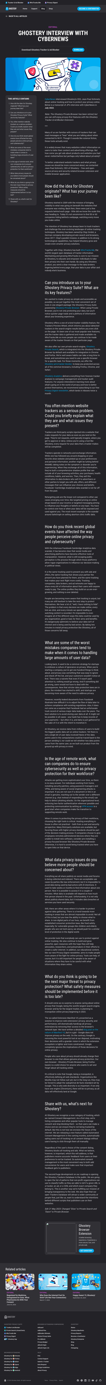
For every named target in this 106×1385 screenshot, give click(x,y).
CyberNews (50, 99)
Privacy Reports (76, 1333)
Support (34, 9)
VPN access (87, 806)
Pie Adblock (41, 1339)
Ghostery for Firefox (11, 1359)
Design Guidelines (44, 1367)
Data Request (42, 1364)
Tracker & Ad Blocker (14, 3)
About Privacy (42, 1370)
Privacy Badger (43, 1342)
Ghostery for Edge (11, 1367)
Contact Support (43, 1359)
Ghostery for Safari (11, 1361)
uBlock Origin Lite (43, 1348)
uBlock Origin (42, 1345)
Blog (43, 9)
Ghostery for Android (12, 1370)
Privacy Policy (53, 1380)
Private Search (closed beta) (14, 1330)
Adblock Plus (42, 1330)
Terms (46, 1380)
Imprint (61, 1380)
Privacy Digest (51, 3)
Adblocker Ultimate (44, 1333)
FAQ (39, 1356)
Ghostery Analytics (53, 376)
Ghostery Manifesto (77, 1330)
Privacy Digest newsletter (56, 390)
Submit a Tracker (43, 1361)
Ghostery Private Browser (67, 308)
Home (25, 9)
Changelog (74, 1348)
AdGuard (40, 1327)
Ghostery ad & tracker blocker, (58, 364)
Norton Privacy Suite (44, 1336)
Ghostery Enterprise (77, 1339)
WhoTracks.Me (34, 3)
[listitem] (19, 1290)
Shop (51, 9)
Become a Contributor (89, 9)
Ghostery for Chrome (12, 1356)
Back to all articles (16, 16)
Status (73, 1327)
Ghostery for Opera (11, 1364)
